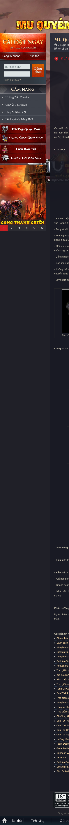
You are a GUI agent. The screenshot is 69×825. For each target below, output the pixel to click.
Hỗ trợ (23, 129)
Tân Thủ (16, 820)
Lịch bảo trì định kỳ (23, 149)
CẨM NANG (23, 87)
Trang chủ (55, 45)
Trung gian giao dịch (23, 138)
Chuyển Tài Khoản (16, 104)
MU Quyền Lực (26, 16)
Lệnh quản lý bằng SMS (19, 119)
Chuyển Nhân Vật (16, 112)
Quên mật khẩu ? (12, 80)
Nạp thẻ (34, 56)
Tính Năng (38, 820)
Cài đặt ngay (23, 42)
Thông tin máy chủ (23, 158)
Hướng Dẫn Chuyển (17, 97)
